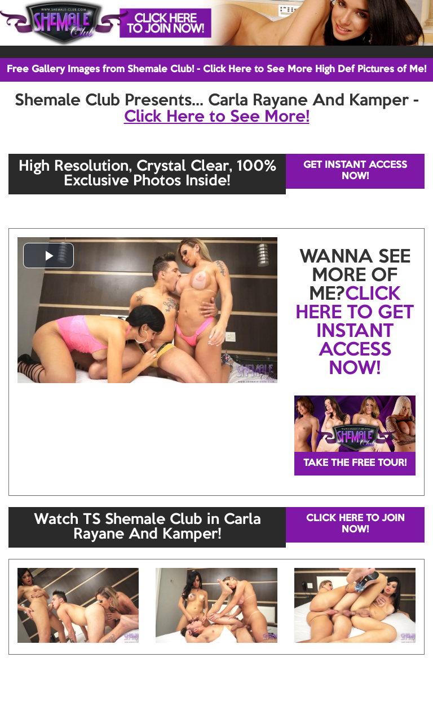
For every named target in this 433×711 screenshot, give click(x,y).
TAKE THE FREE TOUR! (355, 463)
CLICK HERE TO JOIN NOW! (355, 524)
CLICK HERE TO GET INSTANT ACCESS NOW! (354, 331)
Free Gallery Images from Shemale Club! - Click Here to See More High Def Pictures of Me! (216, 69)
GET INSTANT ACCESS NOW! (355, 171)
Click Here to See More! (217, 117)
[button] (48, 255)
